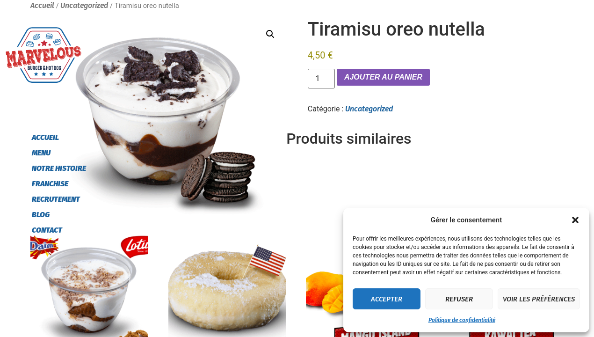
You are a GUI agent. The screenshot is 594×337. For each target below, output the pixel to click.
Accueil (45, 137)
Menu (41, 152)
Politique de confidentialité (461, 320)
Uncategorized (369, 108)
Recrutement (56, 199)
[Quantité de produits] (321, 78)
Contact (47, 230)
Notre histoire (59, 168)
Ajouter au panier (383, 77)
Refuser (459, 299)
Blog (41, 214)
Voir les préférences (539, 299)
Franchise (50, 183)
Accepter (386, 299)
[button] (575, 220)
